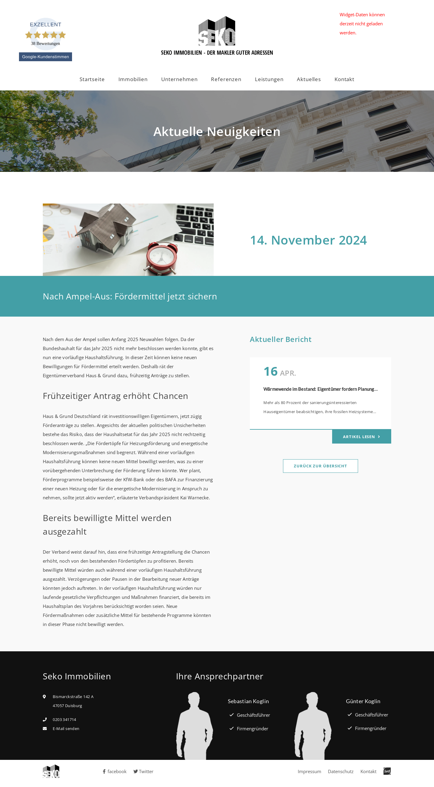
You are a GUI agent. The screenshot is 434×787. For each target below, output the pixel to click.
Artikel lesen (359, 436)
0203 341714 (64, 719)
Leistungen (269, 79)
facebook (114, 771)
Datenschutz (341, 771)
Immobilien (133, 79)
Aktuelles (309, 79)
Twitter (144, 771)
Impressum (309, 771)
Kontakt (344, 79)
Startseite (92, 79)
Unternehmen (179, 79)
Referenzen (226, 79)
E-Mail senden (66, 728)
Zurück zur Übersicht (320, 466)
